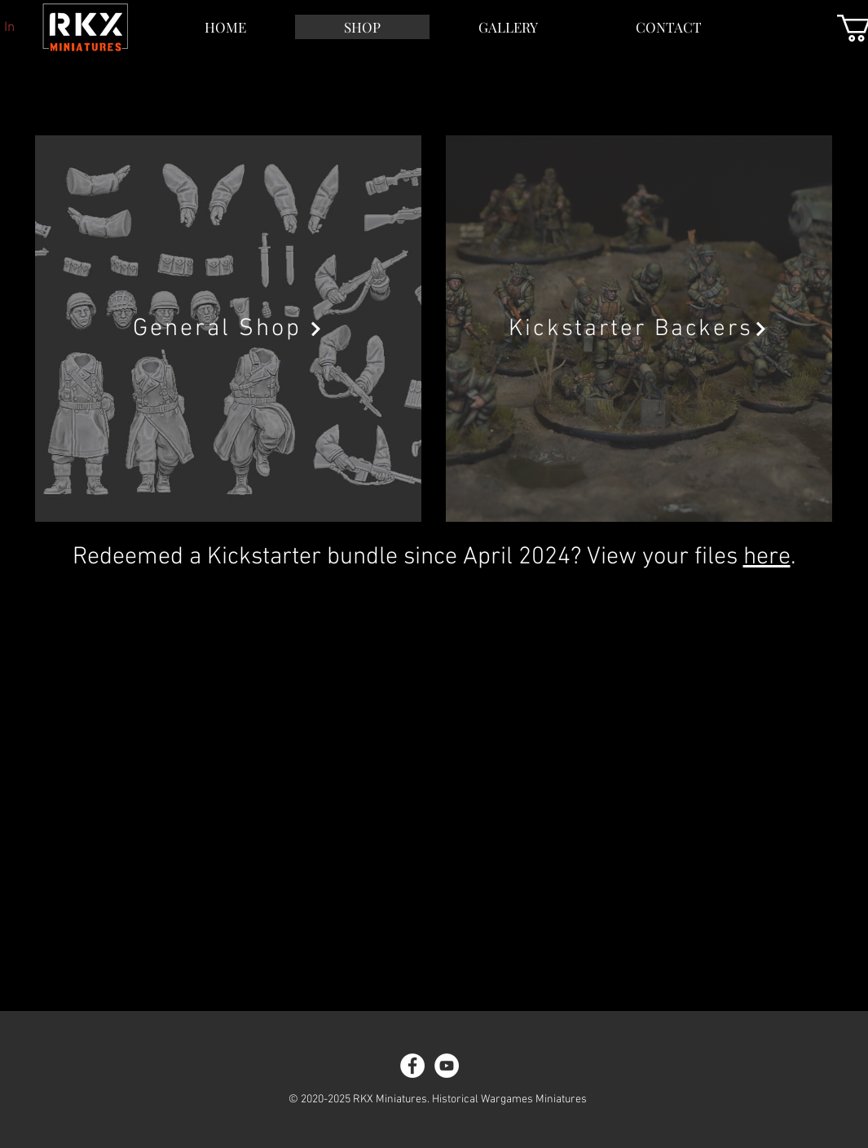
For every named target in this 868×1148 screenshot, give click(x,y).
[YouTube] (446, 1065)
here (767, 557)
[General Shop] (228, 328)
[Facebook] (412, 1065)
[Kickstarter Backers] (639, 328)
